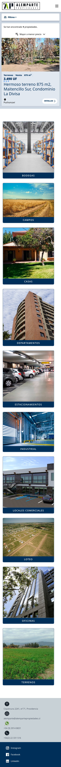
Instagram (12, 748)
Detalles (50, 101)
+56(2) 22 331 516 (12, 734)
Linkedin (11, 761)
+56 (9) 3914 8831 (12, 725)
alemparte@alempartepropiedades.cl (22, 715)
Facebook (12, 754)
